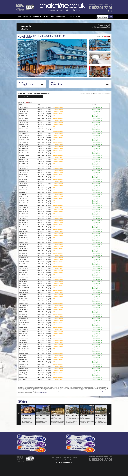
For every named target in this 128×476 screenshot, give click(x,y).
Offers (36, 16)
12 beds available (58, 107)
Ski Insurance (30, 437)
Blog (78, 16)
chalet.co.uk (66, 463)
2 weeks (32, 102)
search (26, 26)
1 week (26, 102)
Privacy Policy (67, 457)
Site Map (58, 457)
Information (48, 16)
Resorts (26, 16)
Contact (70, 16)
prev (19, 413)
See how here (69, 460)
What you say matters (30, 448)
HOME (19, 16)
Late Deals (60, 16)
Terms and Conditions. (41, 392)
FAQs (79, 443)
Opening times (79, 448)
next (109, 413)
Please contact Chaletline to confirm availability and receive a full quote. (88, 391)
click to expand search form (100, 27)
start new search (104, 25)
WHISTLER (100, 36)
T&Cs (79, 437)
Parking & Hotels (30, 443)
